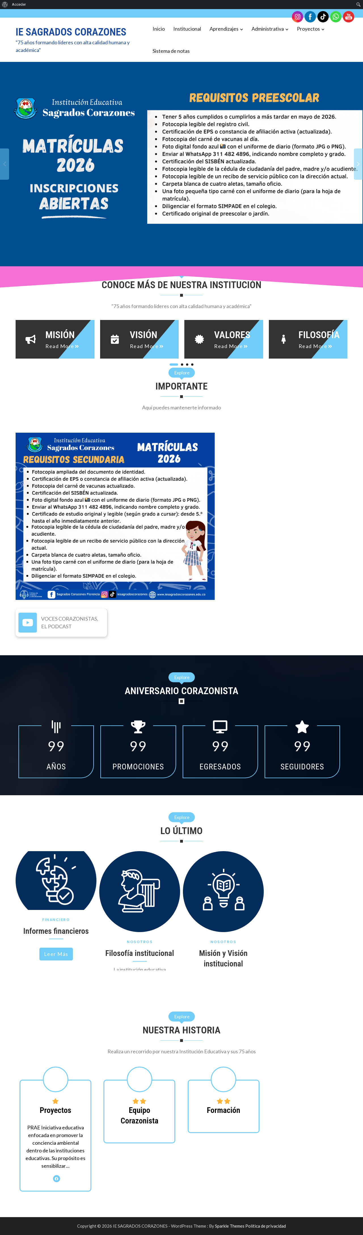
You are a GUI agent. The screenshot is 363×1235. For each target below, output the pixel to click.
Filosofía (319, 334)
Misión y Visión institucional (223, 958)
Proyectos (308, 29)
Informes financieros (56, 931)
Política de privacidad (265, 1225)
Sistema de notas (171, 51)
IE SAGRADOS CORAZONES (71, 32)
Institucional (187, 29)
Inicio (159, 29)
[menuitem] (5, 4)
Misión (60, 334)
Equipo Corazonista (139, 1115)
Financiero (56, 919)
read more (59, 346)
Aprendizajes (224, 29)
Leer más (56, 954)
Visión (143, 334)
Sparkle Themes (229, 1225)
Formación (223, 1110)
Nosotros (140, 942)
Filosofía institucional (139, 953)
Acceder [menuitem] (19, 4)
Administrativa (268, 29)
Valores (232, 334)
